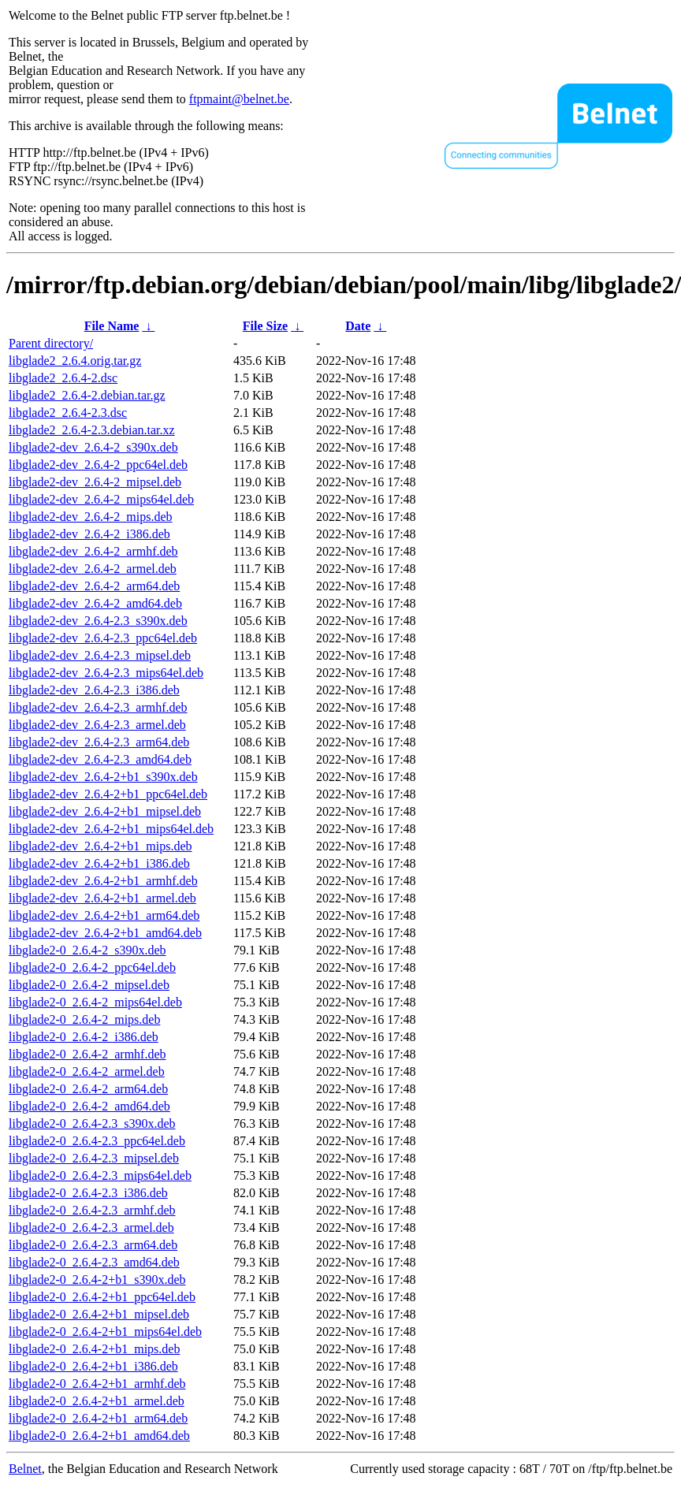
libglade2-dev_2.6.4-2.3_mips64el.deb (106, 672)
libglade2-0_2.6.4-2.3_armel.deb (91, 1227)
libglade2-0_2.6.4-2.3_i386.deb (88, 1193)
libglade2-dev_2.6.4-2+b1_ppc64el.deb (108, 794)
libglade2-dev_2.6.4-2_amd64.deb (95, 603)
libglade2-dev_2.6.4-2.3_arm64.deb (99, 742)
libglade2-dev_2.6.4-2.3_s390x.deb (98, 620)
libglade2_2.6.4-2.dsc (63, 378)
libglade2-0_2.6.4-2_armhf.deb (87, 1054)
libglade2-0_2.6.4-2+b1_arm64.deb (98, 1418)
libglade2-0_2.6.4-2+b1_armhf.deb (97, 1383)
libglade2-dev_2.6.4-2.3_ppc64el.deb (103, 638)
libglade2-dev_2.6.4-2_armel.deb (93, 568)
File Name (112, 326)
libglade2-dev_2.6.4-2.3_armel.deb (97, 724)
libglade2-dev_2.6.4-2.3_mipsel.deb (100, 655)
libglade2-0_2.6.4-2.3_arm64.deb (93, 1245)
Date (357, 326)
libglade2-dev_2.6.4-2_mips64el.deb (101, 499)
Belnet (25, 1468)
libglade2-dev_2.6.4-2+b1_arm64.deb (104, 915)
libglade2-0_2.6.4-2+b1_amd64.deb (99, 1435)
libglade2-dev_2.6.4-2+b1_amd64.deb (105, 932)
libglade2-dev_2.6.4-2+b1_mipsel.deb (105, 811)
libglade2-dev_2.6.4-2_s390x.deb (93, 447)
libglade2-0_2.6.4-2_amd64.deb (89, 1106)
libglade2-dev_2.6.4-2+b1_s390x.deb (103, 776)
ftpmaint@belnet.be (239, 99)
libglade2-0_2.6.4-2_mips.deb (84, 1019)
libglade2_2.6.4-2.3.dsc (68, 412)
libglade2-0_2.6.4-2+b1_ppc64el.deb (102, 1297)
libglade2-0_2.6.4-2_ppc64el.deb (92, 967)
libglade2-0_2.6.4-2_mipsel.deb (89, 984)
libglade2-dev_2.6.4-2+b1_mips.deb (100, 846)
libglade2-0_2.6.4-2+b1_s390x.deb (97, 1279)
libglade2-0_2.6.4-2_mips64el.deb (95, 1002)
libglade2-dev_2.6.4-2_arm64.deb (94, 586)
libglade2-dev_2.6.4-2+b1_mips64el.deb (111, 828)
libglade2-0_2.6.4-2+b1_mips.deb (94, 1349)
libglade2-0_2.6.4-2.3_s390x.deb (92, 1123)
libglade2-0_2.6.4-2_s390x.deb (87, 950)
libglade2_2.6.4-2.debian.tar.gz (87, 395)
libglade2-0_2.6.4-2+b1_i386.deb (93, 1366)
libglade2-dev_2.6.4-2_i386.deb (89, 534)
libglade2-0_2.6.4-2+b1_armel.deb (96, 1401)
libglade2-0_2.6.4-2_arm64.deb (88, 1088)
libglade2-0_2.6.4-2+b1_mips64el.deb (105, 1331)
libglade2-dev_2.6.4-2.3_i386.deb (94, 690)
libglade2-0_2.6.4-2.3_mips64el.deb (100, 1175)
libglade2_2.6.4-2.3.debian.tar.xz (92, 430)
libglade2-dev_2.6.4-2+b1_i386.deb (99, 863)
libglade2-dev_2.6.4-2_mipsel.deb (95, 482)
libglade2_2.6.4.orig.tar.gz (75, 360)
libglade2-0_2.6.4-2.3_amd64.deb (94, 1262)
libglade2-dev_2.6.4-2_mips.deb (91, 516)
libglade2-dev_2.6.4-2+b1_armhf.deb (103, 880)
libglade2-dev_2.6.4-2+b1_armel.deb (102, 898)
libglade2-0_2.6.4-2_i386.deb (83, 1036)
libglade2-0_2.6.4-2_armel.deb (87, 1071)
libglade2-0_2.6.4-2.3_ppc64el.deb (97, 1140)
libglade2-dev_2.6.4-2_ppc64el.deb (98, 464)
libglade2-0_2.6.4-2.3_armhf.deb (92, 1210)
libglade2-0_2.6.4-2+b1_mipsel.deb (99, 1314)
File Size (265, 326)
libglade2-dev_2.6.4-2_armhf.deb (93, 551)
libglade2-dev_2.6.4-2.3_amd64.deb (100, 759)
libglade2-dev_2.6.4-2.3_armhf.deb (98, 707)
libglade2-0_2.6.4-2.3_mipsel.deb (94, 1158)
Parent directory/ (51, 343)
